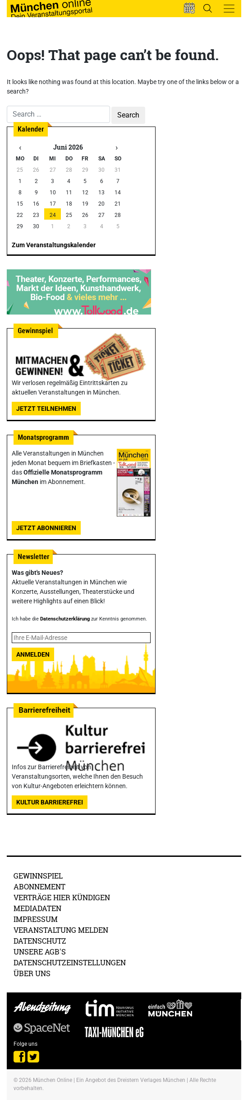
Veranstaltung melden (61, 930)
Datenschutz (40, 940)
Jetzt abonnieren (46, 527)
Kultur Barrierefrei (49, 802)
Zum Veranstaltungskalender (54, 245)
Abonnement (39, 886)
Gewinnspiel (38, 875)
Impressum (36, 919)
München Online (52, 1080)
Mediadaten (37, 908)
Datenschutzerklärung (65, 619)
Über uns (32, 973)
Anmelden (33, 654)
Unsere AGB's (40, 951)
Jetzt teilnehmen (46, 408)
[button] (189, 8)
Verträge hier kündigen (62, 897)
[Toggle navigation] (229, 8)
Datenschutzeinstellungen (70, 962)
